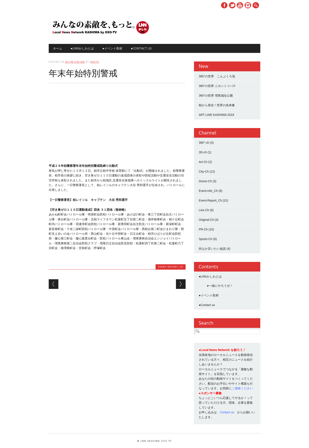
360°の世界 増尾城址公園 (216, 95)
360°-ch (204, 142)
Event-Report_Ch (170, 266)
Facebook (224, 5)
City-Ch (204, 171)
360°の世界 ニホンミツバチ (217, 86)
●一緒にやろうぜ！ (220, 285)
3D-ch (203, 152)
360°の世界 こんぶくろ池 (217, 76)
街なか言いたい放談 (212, 248)
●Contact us (141, 48)
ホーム (57, 48)
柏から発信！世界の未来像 (217, 105)
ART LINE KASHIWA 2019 (216, 114)
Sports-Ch (205, 239)
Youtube (240, 5)
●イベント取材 (112, 48)
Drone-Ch (205, 181)
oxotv (94, 61)
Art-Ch (203, 162)
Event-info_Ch (208, 191)
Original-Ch (206, 219)
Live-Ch (204, 210)
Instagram (248, 5)
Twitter (232, 5)
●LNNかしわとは (82, 48)
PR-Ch (203, 229)
